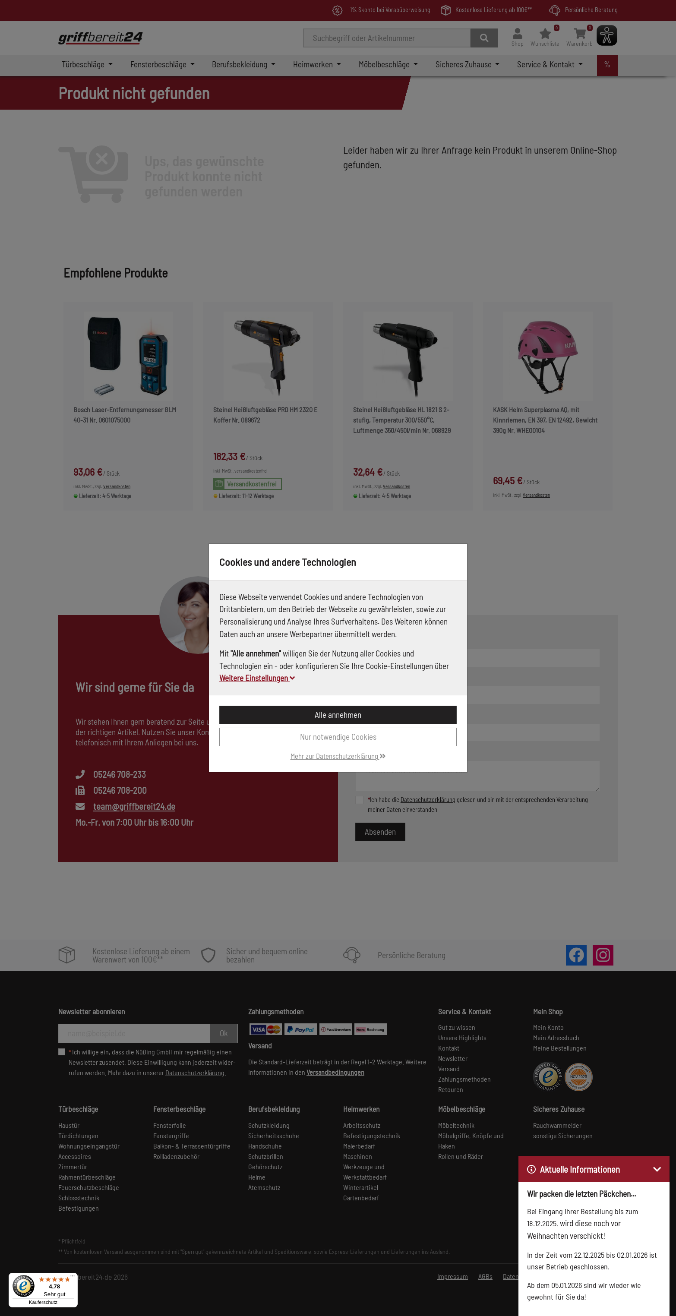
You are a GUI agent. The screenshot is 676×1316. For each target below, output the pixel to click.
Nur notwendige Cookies (338, 737)
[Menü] (72, 1278)
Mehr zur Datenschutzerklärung (338, 755)
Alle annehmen (338, 715)
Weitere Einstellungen (257, 678)
